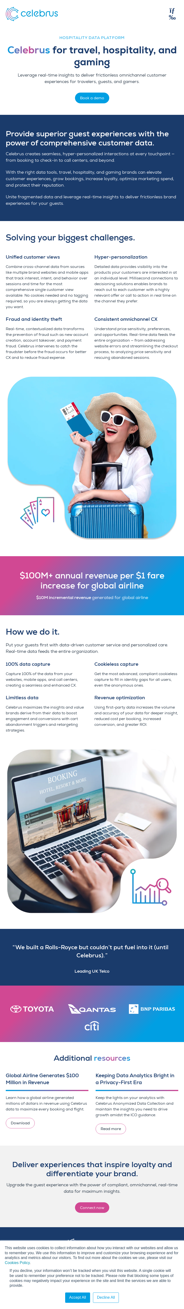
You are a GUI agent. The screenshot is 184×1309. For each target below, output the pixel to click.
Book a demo (92, 98)
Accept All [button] (77, 1297)
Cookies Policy (17, 1263)
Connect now (92, 1207)
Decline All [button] (106, 1297)
